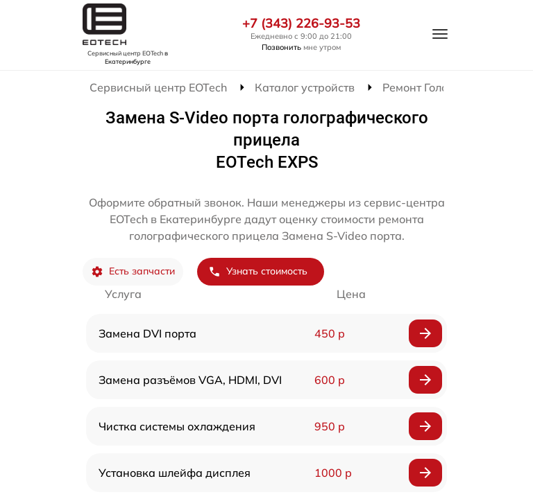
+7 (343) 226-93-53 (301, 23)
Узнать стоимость (257, 271)
